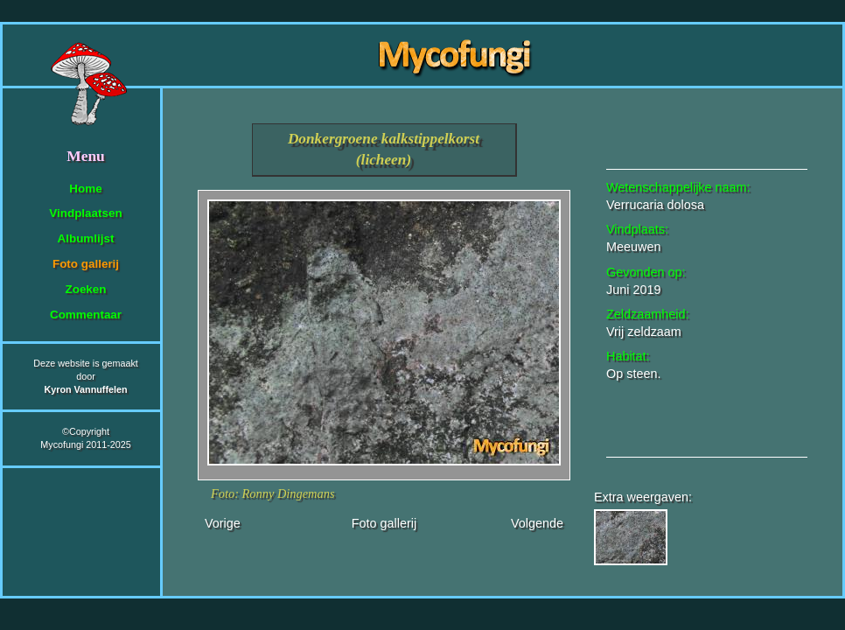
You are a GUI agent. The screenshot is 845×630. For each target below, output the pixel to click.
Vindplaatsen (85, 213)
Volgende (537, 523)
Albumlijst (86, 238)
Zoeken (85, 289)
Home (85, 188)
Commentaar (86, 314)
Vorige (223, 523)
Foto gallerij (85, 263)
